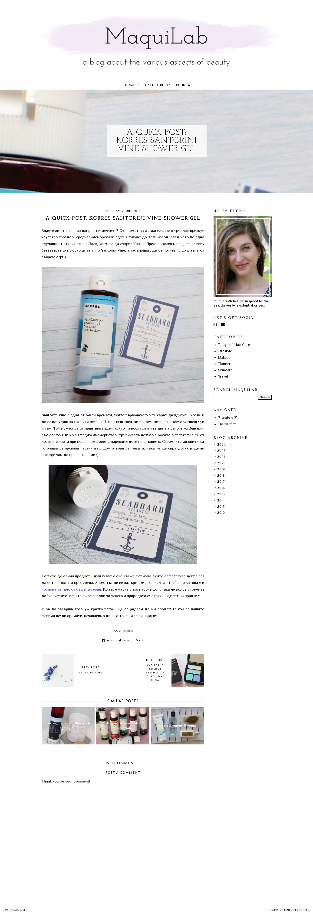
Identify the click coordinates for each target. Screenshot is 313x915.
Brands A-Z (227, 418)
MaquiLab (19, 910)
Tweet (125, 640)
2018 (221, 475)
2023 (221, 451)
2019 (221, 469)
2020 (221, 463)
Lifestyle (225, 351)
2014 (221, 500)
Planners (225, 364)
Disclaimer (227, 424)
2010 (221, 512)
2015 (221, 494)
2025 (221, 444)
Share (108, 640)
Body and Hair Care (234, 345)
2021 (221, 457)
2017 (221, 481)
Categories (156, 85)
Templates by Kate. (297, 910)
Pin (140, 640)
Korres (138, 244)
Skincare (225, 370)
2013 (221, 506)
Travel (223, 376)
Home (130, 85)
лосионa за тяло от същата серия (71, 589)
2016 (221, 488)
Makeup (224, 358)
